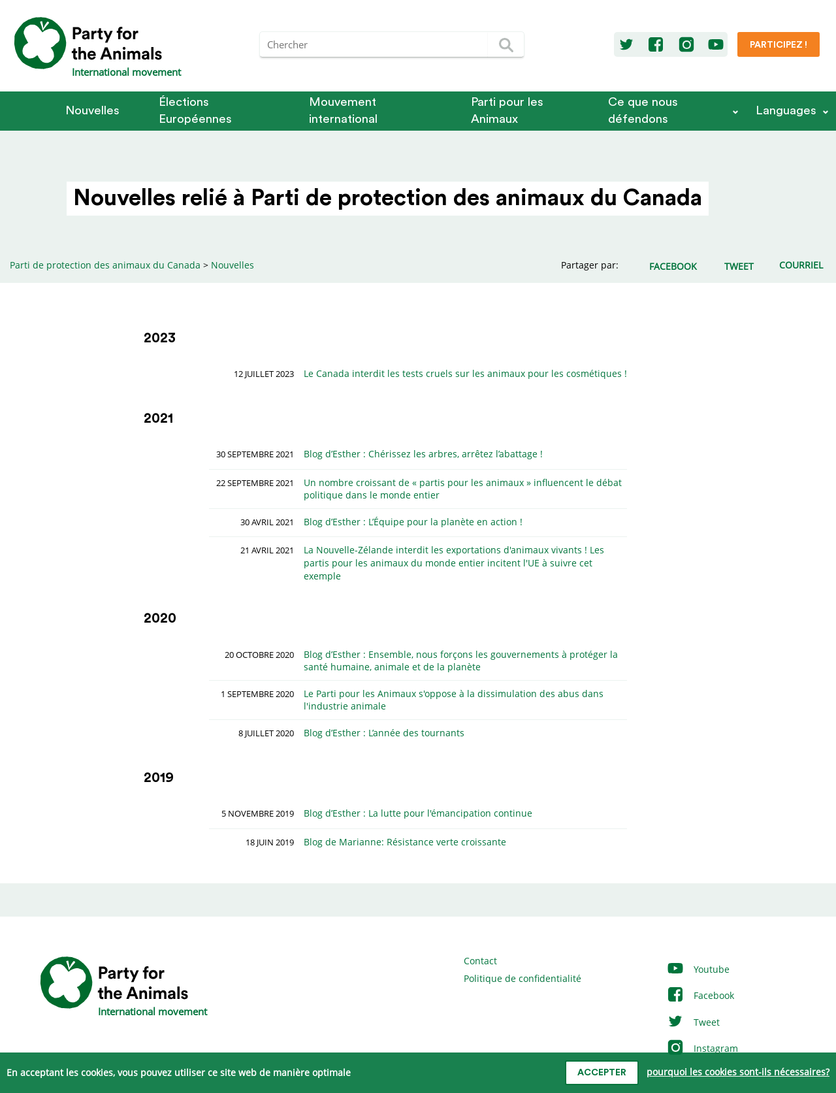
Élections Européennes (195, 110)
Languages (786, 111)
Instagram (702, 1048)
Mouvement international (343, 110)
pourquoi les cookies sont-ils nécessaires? (738, 1072)
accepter (601, 1072)
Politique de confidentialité (522, 978)
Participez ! (778, 45)
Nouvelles (92, 111)
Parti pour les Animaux (507, 110)
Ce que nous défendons (643, 110)
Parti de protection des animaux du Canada (105, 265)
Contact (480, 960)
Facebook (700, 995)
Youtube (698, 969)
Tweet (693, 1022)
